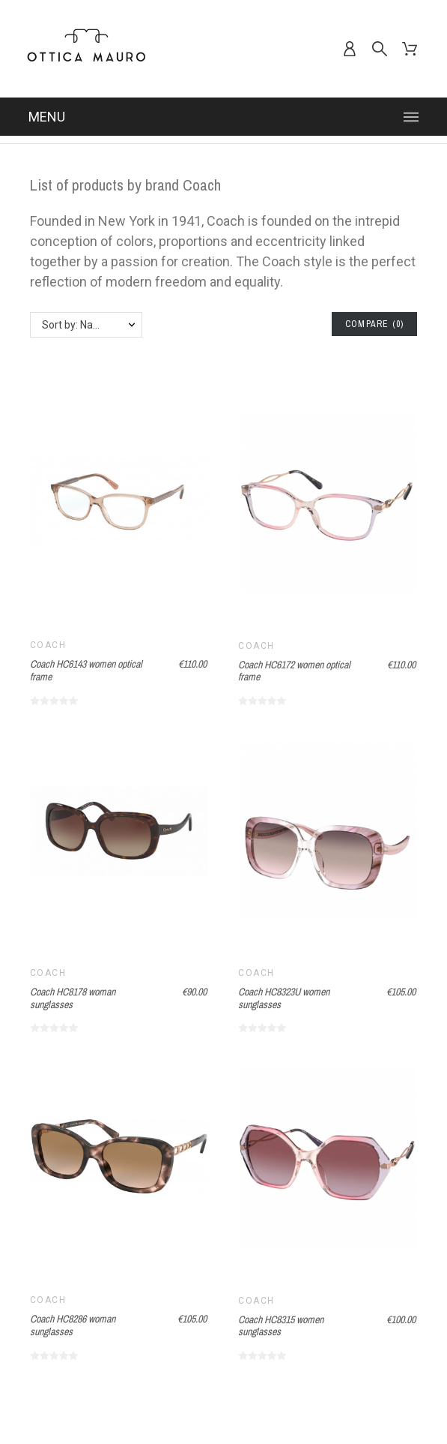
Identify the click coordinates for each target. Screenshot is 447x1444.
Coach (48, 645)
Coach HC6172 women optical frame (294, 671)
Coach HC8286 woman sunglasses (72, 1325)
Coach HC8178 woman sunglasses (72, 998)
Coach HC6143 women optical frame (86, 670)
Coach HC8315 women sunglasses (280, 1326)
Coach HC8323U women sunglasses (283, 998)
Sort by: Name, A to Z (92, 325)
